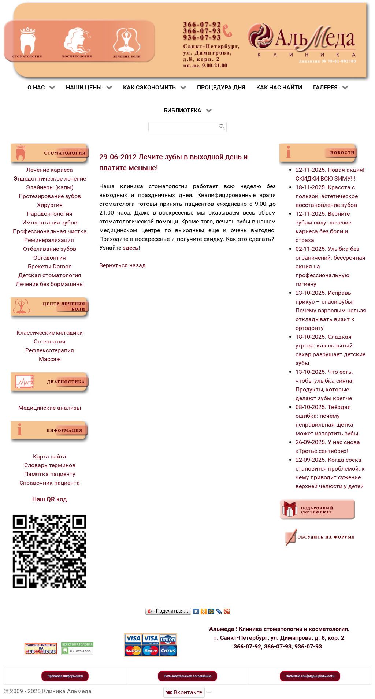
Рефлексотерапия (49, 350)
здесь (130, 247)
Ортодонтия (49, 257)
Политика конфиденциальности (310, 676)
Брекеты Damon (50, 266)
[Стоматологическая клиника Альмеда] (184, 692)
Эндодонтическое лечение (50, 178)
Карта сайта (49, 456)
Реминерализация (49, 240)
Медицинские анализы (49, 407)
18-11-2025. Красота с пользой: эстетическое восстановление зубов (327, 196)
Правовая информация (65, 676)
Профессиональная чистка (50, 231)
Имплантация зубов (49, 222)
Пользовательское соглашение (187, 676)
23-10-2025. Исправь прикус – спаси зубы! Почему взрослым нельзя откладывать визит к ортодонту (331, 310)
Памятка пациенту (49, 474)
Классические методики (49, 332)
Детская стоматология (49, 275)
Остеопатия (50, 341)
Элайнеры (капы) (50, 187)
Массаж (50, 359)
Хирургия (50, 204)
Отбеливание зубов (49, 248)
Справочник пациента (49, 482)
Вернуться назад (122, 265)
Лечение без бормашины (50, 283)
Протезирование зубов (50, 196)
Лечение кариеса (49, 169)
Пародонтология (50, 213)
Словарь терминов (49, 465)
